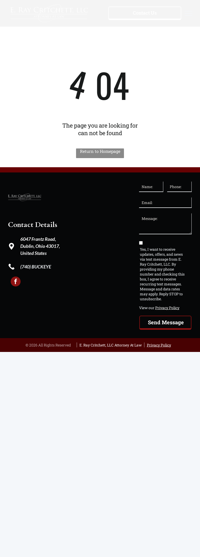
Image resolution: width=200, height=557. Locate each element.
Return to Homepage (100, 151)
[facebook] (16, 282)
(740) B (27, 266)
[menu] (188, 13)
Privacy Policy (167, 307)
